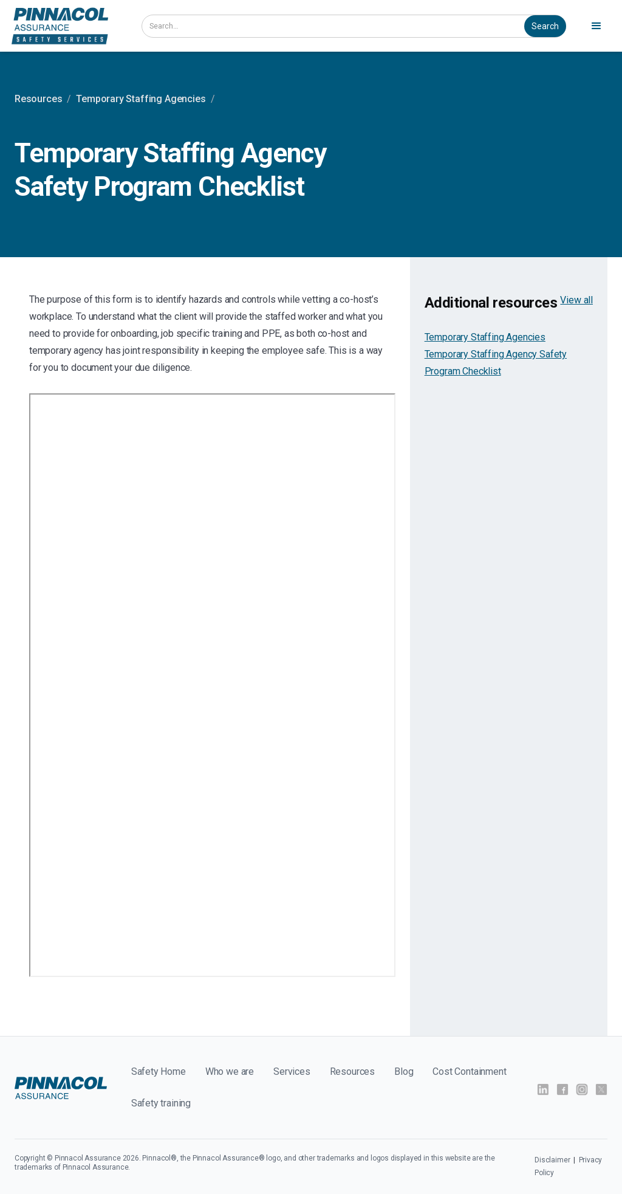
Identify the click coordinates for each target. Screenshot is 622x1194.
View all (576, 300)
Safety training (161, 1103)
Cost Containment (469, 1071)
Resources (38, 99)
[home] (59, 26)
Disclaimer (553, 1160)
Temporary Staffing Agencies (140, 99)
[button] (596, 26)
